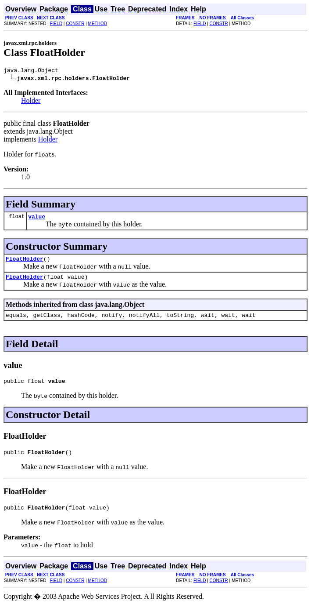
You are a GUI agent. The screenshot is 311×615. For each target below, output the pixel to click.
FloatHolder (24, 262)
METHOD (97, 23)
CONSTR (75, 23)
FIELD (56, 23)
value (36, 219)
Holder (30, 102)
